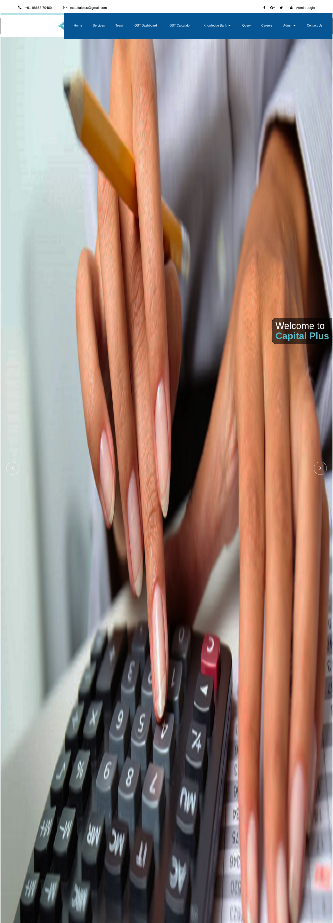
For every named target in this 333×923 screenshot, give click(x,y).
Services (140, 25)
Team (158, 25)
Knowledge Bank (235, 25)
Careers (277, 25)
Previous (12, 468)
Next (320, 468)
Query (259, 25)
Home (122, 25)
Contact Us (317, 25)
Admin (296, 25)
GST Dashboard (180, 25)
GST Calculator (207, 25)
